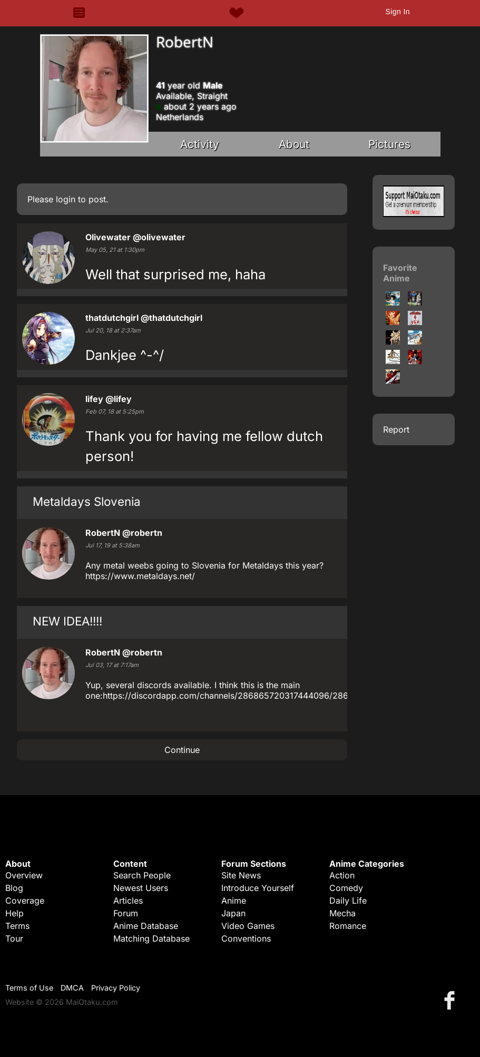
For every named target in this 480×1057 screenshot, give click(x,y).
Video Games (248, 926)
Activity (199, 144)
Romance (347, 926)
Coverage (24, 900)
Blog (14, 888)
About (294, 144)
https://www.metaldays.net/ (140, 576)
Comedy (346, 888)
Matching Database (151, 938)
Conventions (246, 938)
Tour (14, 938)
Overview (24, 875)
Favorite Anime (400, 272)
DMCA (72, 987)
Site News (241, 875)
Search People (142, 875)
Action (342, 875)
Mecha (342, 913)
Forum (125, 913)
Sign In (397, 11)
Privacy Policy (115, 987)
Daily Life (348, 900)
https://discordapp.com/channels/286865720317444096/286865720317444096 (263, 695)
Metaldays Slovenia (87, 501)
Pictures (389, 144)
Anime (233, 900)
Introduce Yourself (257, 888)
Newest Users (140, 888)
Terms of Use (29, 987)
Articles (128, 900)
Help (14, 913)
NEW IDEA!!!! (67, 621)
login (65, 199)
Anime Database (145, 926)
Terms (17, 926)
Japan (233, 913)
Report (396, 429)
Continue (182, 750)
